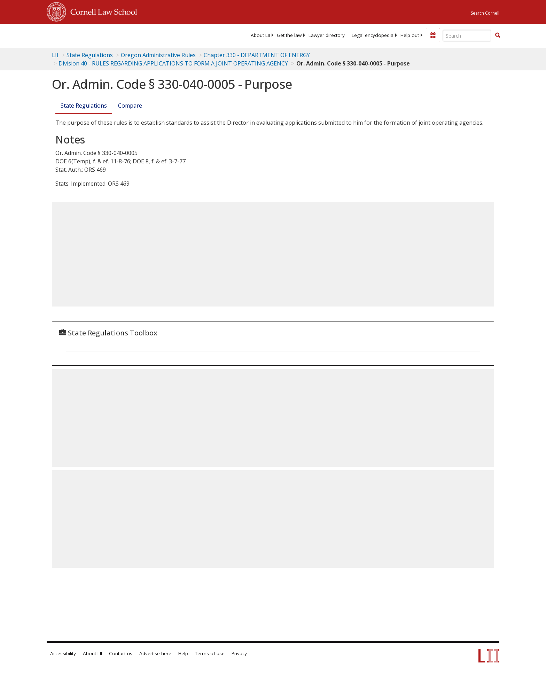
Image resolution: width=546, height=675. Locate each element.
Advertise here (155, 653)
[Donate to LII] (433, 35)
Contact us (120, 653)
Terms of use (210, 653)
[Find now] (497, 35)
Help (183, 653)
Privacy (239, 653)
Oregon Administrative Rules (158, 55)
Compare (130, 105)
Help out (409, 35)
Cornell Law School (101, 11)
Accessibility (63, 653)
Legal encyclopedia (372, 35)
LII (55, 55)
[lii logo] (125, 34)
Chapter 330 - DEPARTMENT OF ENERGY (257, 55)
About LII (260, 35)
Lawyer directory (327, 35)
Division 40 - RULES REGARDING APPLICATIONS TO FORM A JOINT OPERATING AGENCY (173, 63)
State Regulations (90, 55)
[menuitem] (260, 35)
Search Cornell (485, 13)
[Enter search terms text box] (467, 35)
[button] (497, 35)
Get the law (289, 35)
